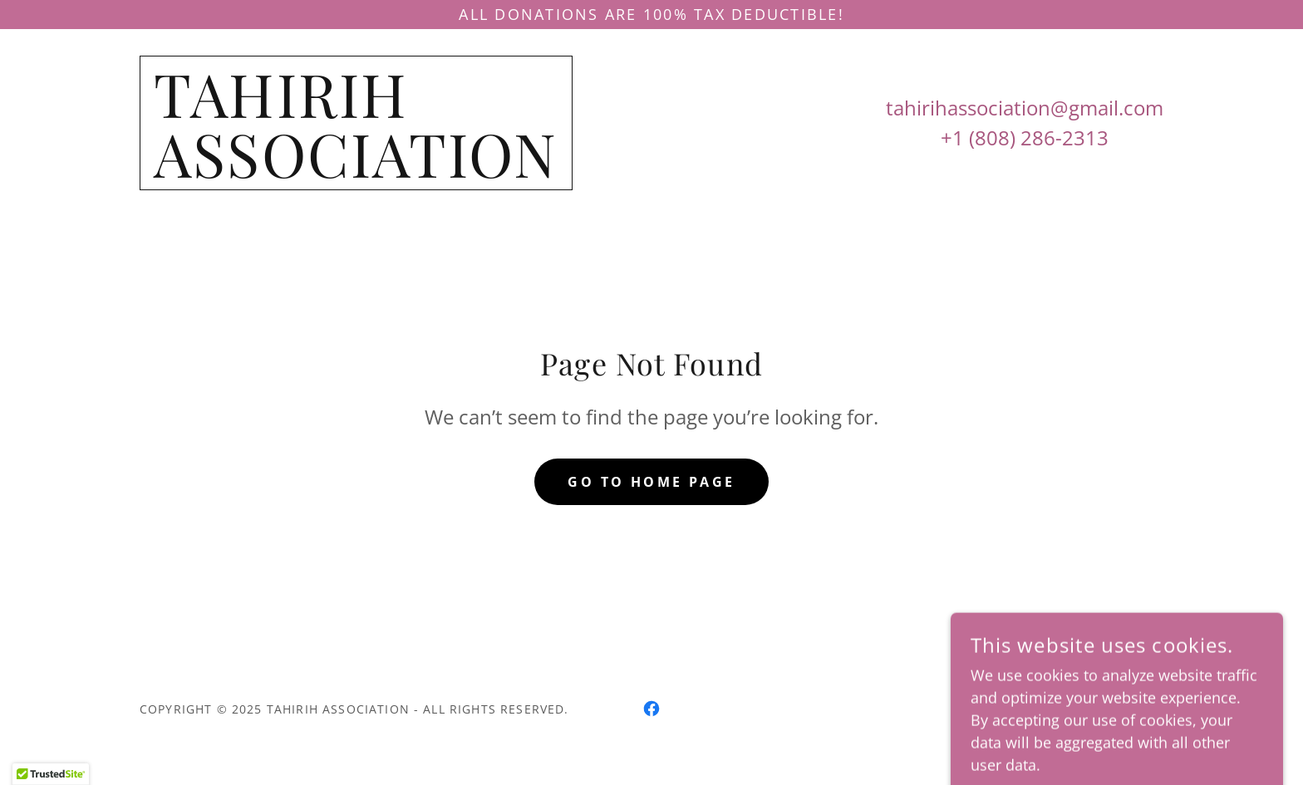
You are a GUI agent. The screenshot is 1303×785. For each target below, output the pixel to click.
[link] (356, 172)
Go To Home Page (651, 482)
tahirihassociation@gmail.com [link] (1024, 107)
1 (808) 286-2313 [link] (1030, 137)
